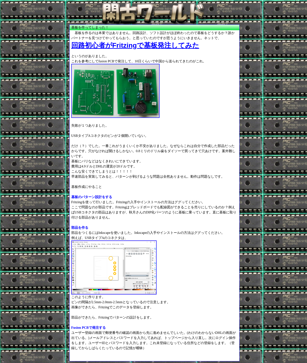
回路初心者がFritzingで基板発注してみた (135, 45)
